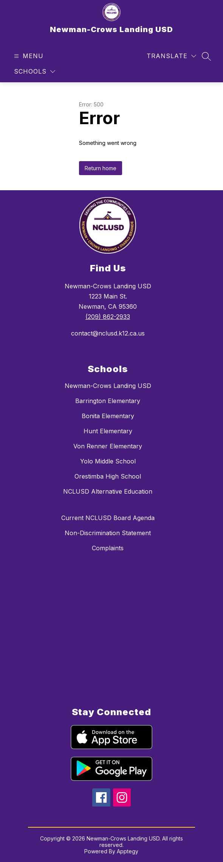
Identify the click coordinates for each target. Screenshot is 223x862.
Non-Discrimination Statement (108, 533)
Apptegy (127, 851)
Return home (100, 168)
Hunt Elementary (108, 431)
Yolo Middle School (108, 461)
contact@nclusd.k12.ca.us (108, 333)
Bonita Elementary (108, 416)
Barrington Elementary (107, 401)
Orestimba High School (107, 476)
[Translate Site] (171, 56)
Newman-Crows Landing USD (108, 385)
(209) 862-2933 (107, 316)
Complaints (108, 548)
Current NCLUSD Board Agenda (108, 518)
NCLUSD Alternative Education (107, 491)
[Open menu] (27, 56)
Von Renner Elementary (107, 446)
